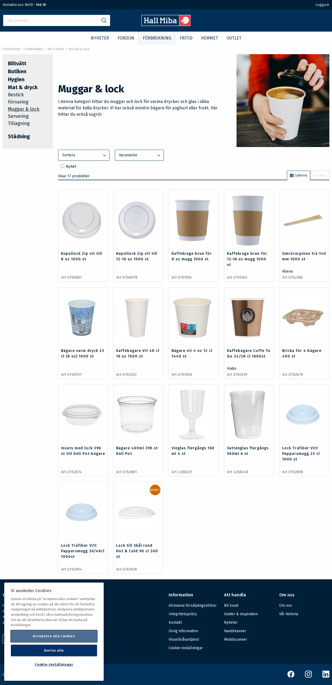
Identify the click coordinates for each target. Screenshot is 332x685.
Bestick (16, 95)
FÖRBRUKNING (157, 38)
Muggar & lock (78, 49)
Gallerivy (298, 175)
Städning (19, 136)
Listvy (319, 175)
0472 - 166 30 (35, 5)
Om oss (285, 605)
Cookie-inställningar (186, 648)
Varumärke (140, 155)
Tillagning (19, 123)
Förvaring (18, 102)
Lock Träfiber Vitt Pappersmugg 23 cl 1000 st (301, 454)
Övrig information (183, 631)
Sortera (84, 155)
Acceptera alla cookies (54, 636)
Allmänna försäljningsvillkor (193, 605)
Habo (231, 368)
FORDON (125, 38)
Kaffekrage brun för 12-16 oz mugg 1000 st (247, 259)
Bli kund (231, 605)
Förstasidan (11, 49)
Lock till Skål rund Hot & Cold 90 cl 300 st (137, 551)
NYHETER (100, 38)
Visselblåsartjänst (184, 639)
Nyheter (231, 622)
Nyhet (71, 166)
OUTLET (233, 38)
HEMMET (209, 38)
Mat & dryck (55, 49)
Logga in (322, 5)
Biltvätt (17, 63)
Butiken (17, 71)
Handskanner (235, 631)
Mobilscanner (235, 639)
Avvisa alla (54, 650)
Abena (287, 271)
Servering (18, 116)
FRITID (186, 38)
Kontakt (175, 622)
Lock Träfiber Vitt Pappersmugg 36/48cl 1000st (82, 551)
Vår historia (288, 614)
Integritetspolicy (183, 614)
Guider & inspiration (241, 614)
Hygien (16, 79)
